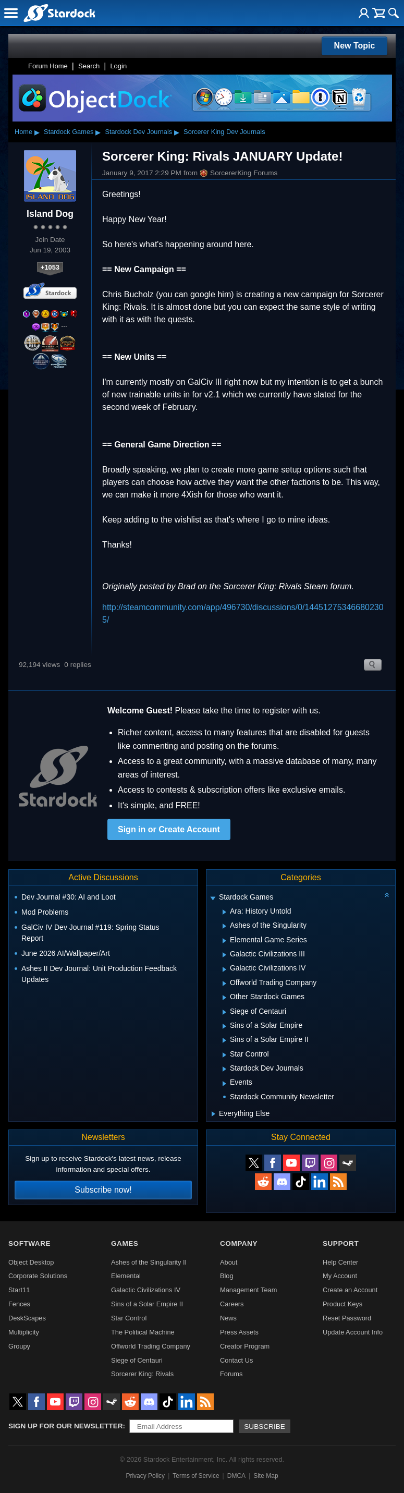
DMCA (236, 1475)
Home (23, 132)
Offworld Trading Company (150, 1346)
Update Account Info (353, 1332)
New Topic (354, 45)
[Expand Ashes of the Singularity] (224, 926)
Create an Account (350, 1290)
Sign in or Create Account (169, 829)
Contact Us (236, 1360)
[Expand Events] (224, 1083)
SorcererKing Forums (238, 173)
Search (89, 66)
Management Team (248, 1290)
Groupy (19, 1346)
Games (124, 1243)
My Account (340, 1276)
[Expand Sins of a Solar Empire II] (224, 1040)
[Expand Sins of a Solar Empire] (224, 1026)
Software (29, 1243)
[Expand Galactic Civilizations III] (224, 954)
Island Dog (50, 214)
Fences (19, 1304)
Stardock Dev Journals (138, 132)
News (228, 1318)
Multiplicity (23, 1332)
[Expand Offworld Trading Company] (224, 983)
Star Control (128, 1318)
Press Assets (239, 1332)
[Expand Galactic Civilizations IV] (224, 969)
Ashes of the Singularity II (149, 1262)
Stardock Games (68, 132)
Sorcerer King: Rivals (142, 1374)
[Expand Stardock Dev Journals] (224, 1069)
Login (118, 66)
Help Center (340, 1262)
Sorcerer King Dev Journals (224, 132)
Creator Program (245, 1346)
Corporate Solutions (37, 1276)
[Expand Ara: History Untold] (224, 912)
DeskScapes (27, 1318)
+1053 (50, 267)
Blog (227, 1276)
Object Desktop (31, 1262)
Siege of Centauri (137, 1360)
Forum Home (48, 66)
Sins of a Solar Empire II (147, 1304)
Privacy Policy (145, 1475)
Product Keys (342, 1304)
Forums (231, 1374)
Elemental (126, 1276)
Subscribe (264, 1426)
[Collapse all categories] (387, 895)
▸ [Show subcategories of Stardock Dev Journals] (176, 132)
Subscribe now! (103, 1189)
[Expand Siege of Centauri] (224, 1012)
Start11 (19, 1290)
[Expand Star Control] (224, 1055)
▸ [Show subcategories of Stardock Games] (98, 132)
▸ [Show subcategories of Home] (37, 132)
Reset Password (347, 1318)
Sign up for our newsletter (65, 1426)
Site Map (265, 1475)
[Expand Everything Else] (213, 1113)
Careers (232, 1304)
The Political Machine (143, 1332)
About (228, 1262)
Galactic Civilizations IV (145, 1290)
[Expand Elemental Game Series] (224, 940)
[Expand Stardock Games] (212, 898)
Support (341, 1243)
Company (239, 1243)
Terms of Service (196, 1475)
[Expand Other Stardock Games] (224, 997)
